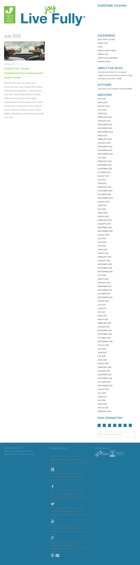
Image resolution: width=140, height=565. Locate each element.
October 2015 (104, 382)
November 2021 (105, 169)
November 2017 (105, 290)
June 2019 (102, 242)
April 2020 (102, 213)
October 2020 (104, 195)
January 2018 (104, 283)
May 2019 (102, 246)
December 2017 (104, 286)
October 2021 (104, 172)
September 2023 (105, 132)
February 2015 (104, 412)
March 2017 (103, 320)
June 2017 (102, 309)
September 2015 (105, 386)
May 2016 (102, 356)
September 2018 (105, 272)
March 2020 (103, 217)
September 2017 (105, 298)
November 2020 (105, 191)
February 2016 (104, 367)
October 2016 (104, 338)
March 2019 (103, 253)
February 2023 (105, 139)
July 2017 (102, 305)
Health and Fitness (107, 51)
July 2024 (102, 110)
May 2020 (102, 209)
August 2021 (103, 176)
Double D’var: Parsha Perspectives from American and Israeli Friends (23, 73)
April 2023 (102, 136)
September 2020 (105, 198)
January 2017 (104, 327)
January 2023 (104, 143)
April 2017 (102, 316)
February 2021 (104, 187)
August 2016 (103, 345)
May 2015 (101, 401)
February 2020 (105, 220)
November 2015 (105, 378)
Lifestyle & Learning (108, 58)
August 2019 (103, 235)
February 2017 (104, 323)
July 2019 (102, 239)
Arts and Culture (106, 40)
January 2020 (104, 224)
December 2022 (105, 147)
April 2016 (102, 360)
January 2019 (104, 261)
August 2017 (103, 301)
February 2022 (105, 161)
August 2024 (104, 106)
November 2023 (105, 128)
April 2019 (102, 250)
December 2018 (105, 264)
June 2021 (102, 184)
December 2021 (104, 165)
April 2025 (102, 103)
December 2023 (105, 125)
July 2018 (102, 275)
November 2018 (105, 268)
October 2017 (104, 294)
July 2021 (102, 180)
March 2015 (103, 408)
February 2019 (104, 257)
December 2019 (105, 228)
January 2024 (104, 121)
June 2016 (102, 353)
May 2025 (102, 99)
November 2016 (105, 334)
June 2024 (102, 114)
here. (119, 79)
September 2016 (105, 342)
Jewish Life (9, 64)
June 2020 (102, 206)
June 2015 (102, 397)
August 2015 (103, 389)
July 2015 (102, 393)
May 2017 (101, 312)
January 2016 (104, 371)
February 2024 (105, 117)
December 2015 (104, 375)
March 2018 (103, 279)
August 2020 (104, 202)
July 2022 (102, 158)
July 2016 (102, 349)
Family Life (103, 43)
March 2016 (103, 364)
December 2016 (105, 331)
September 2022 (105, 154)
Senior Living (104, 62)
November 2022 (105, 150)
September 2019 (105, 231)
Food (100, 47)
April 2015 (102, 404)
